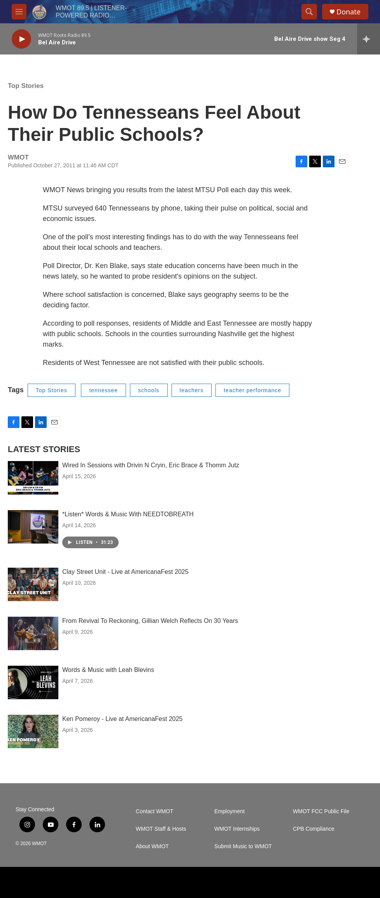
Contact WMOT (154, 811)
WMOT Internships (236, 829)
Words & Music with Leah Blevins (108, 669)
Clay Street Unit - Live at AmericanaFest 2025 (125, 571)
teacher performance (252, 390)
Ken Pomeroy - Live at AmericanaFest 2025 (122, 719)
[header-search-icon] (309, 11)
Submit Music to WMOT (243, 846)
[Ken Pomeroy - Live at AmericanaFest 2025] (33, 731)
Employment (229, 811)
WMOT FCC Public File (321, 811)
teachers (192, 390)
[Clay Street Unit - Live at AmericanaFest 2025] (33, 584)
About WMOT (152, 846)
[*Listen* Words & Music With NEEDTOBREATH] (33, 527)
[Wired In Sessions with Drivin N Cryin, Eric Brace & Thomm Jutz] (33, 478)
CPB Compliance (313, 829)
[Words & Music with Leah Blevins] (33, 682)
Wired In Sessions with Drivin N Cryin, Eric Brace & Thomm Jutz (150, 465)
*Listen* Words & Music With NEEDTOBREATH (128, 514)
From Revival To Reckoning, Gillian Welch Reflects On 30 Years (150, 620)
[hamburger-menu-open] (19, 11)
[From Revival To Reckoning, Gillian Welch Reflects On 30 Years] (33, 633)
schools (148, 390)
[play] (21, 39)
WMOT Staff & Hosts (161, 829)
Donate (348, 12)
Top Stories (26, 85)
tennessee (103, 390)
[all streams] (368, 38)
